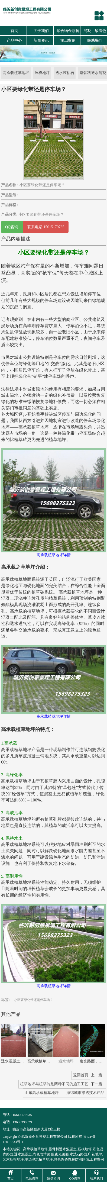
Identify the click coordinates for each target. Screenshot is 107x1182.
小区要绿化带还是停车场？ (33, 1000)
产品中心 (14, 40)
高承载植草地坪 (16, 73)
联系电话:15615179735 (45, 227)
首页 (14, 31)
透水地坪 (66, 1061)
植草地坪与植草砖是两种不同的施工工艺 (54, 1084)
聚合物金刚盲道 (68, 32)
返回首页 (80, 1075)
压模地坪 (42, 73)
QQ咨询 (12, 227)
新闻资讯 (41, 40)
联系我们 (94, 40)
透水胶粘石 (64, 73)
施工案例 (68, 40)
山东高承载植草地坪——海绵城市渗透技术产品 (64, 1093)
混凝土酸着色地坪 (94, 32)
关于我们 (41, 31)
